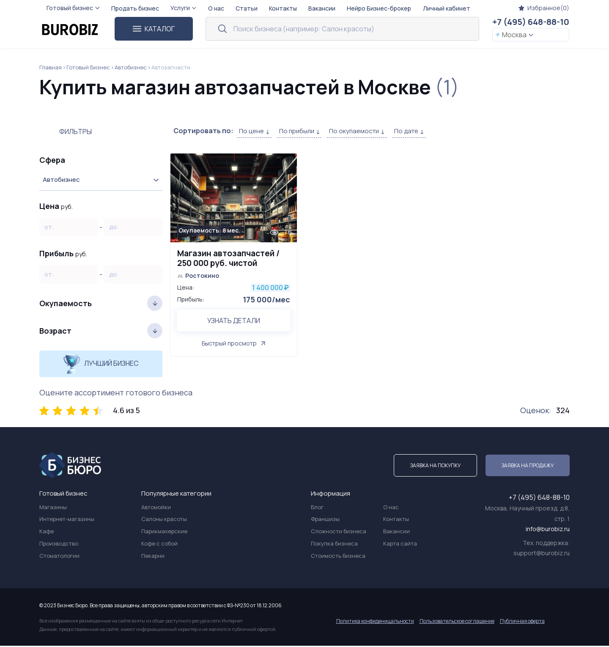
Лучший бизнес (101, 364)
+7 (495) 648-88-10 (530, 21)
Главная (50, 67)
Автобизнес (131, 67)
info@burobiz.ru (548, 530)
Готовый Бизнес (88, 67)
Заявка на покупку (435, 466)
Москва (514, 34)
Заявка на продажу (528, 466)
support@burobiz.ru (541, 555)
